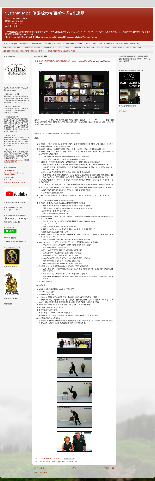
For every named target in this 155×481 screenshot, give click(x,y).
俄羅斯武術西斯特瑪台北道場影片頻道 (61, 51)
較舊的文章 (109, 468)
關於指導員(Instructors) (11, 47)
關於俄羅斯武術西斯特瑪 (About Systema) (35, 44)
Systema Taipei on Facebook (16, 241)
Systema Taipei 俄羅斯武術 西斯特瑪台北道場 (45, 13)
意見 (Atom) (43, 472)
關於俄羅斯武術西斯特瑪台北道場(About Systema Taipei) (75, 44)
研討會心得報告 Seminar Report (50, 461)
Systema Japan (9, 180)
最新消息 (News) (103, 47)
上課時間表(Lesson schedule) (83, 47)
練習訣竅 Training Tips (69, 461)
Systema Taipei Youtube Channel (14, 182)
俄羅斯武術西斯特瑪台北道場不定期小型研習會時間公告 (23, 51)
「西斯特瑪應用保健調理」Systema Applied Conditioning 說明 (46, 47)
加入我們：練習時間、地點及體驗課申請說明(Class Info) (119, 44)
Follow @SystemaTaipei (12, 210)
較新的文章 (39, 468)
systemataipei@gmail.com (14, 160)
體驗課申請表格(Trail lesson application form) (129, 47)
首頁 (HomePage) (10, 44)
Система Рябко (9, 170)
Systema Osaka (9, 177)
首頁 (74, 468)
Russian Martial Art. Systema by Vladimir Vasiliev (14, 174)
